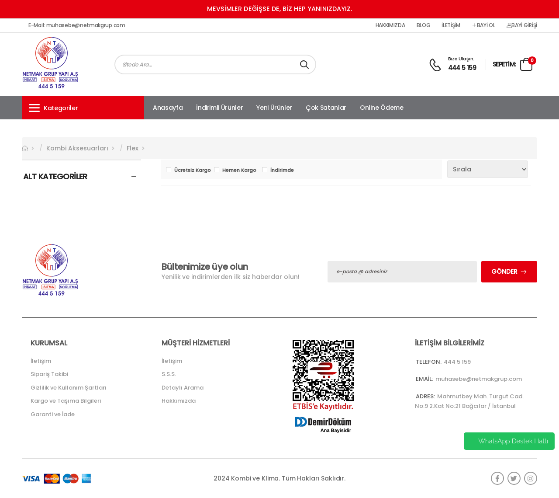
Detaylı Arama (183, 387)
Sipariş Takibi (49, 374)
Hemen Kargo (239, 170)
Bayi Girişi (522, 25)
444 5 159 (462, 68)
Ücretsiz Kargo (192, 170)
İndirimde (282, 170)
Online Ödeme (382, 107)
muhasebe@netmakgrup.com (478, 379)
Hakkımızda (390, 25)
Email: (424, 379)
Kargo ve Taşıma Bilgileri (66, 401)
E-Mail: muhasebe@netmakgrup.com (76, 25)
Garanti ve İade (53, 414)
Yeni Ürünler (274, 107)
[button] (83, 107)
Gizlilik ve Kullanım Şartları (69, 387)
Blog (424, 25)
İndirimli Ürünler (219, 107)
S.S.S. (169, 374)
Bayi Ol (483, 25)
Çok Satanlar (326, 107)
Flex (132, 148)
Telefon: (429, 362)
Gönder (504, 271)
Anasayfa (168, 107)
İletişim (451, 25)
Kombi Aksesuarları (77, 148)
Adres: (425, 396)
